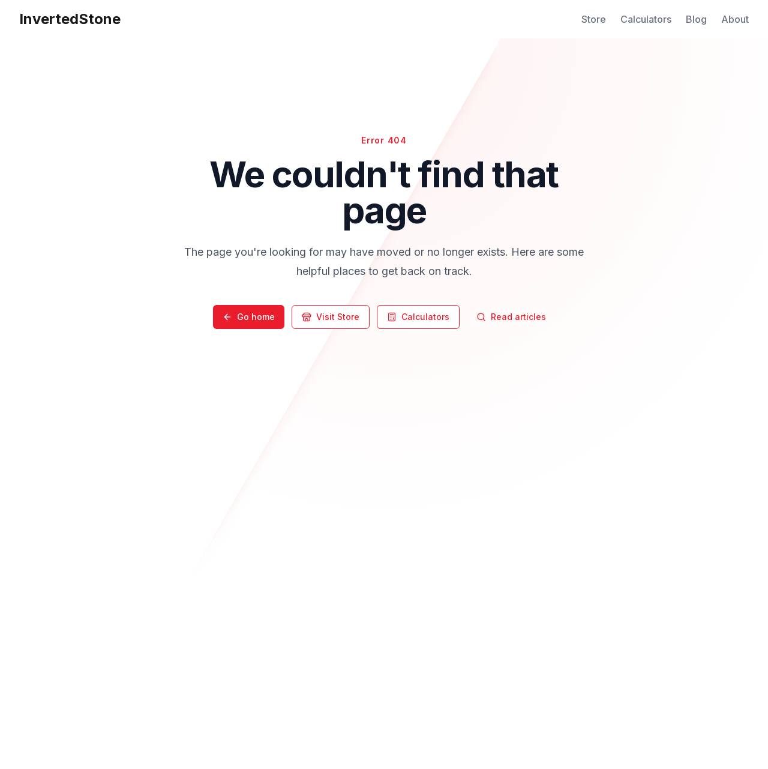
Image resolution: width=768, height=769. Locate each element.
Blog (696, 19)
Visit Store (330, 317)
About (735, 19)
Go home (249, 317)
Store (593, 19)
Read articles (511, 317)
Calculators (645, 19)
